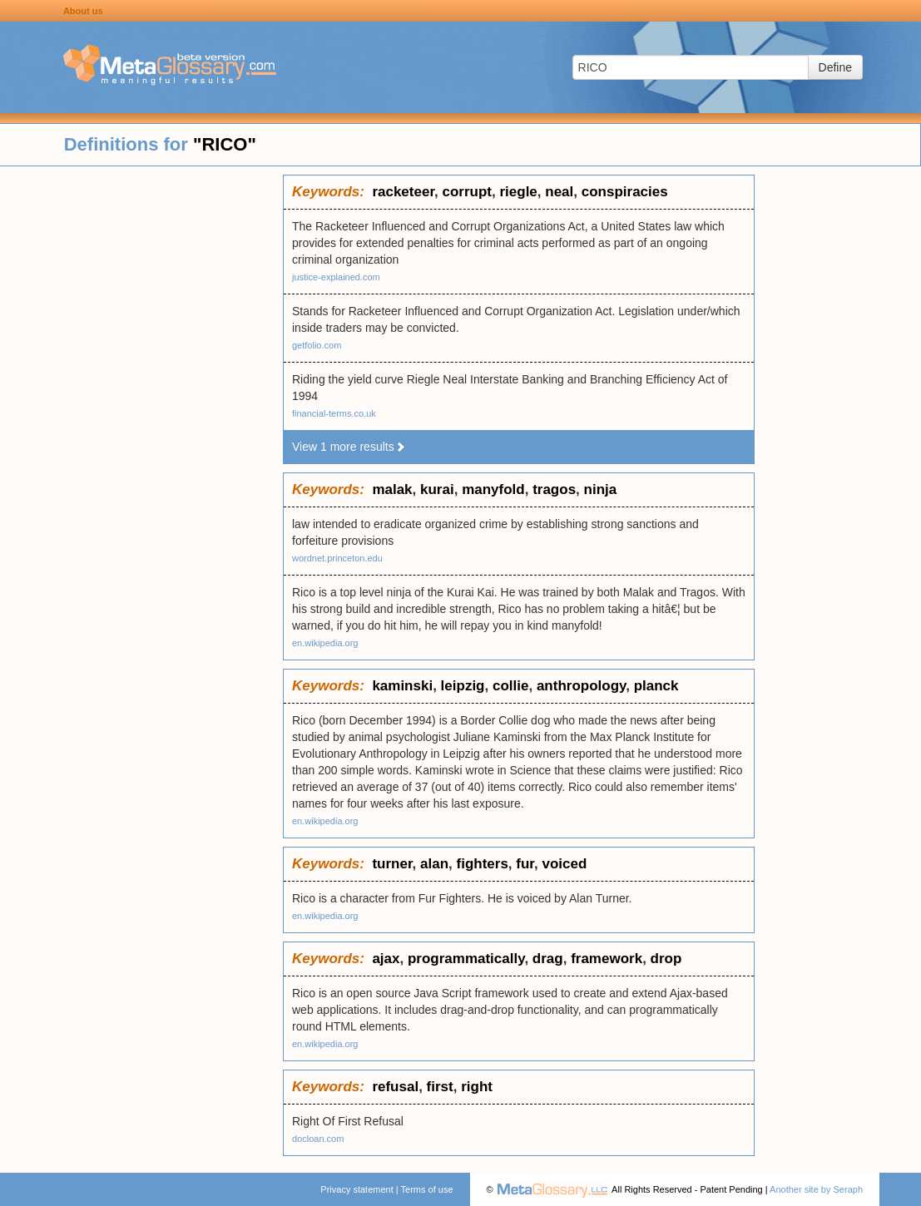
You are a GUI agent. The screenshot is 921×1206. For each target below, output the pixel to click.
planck (656, 686)
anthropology (581, 686)
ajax (385, 958)
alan (434, 864)
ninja (600, 489)
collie (510, 686)
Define (835, 67)
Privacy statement (356, 1189)
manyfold (493, 489)
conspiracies (625, 192)
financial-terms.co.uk (334, 413)
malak (392, 489)
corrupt (468, 192)
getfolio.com (316, 345)
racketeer (403, 192)
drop (666, 958)
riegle (518, 192)
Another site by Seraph (816, 1189)
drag (547, 958)
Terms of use (427, 1189)
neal (559, 192)
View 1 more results (349, 446)
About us (83, 11)
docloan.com (318, 1139)
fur (525, 864)
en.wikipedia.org (325, 643)
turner (392, 864)
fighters (482, 864)
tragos (554, 489)
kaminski (402, 686)
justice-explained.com (336, 277)
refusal (395, 1087)
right (477, 1087)
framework (606, 958)
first (440, 1087)
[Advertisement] (141, 424)
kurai (437, 489)
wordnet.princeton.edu (337, 558)
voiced (564, 864)
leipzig (463, 686)
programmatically (466, 958)
